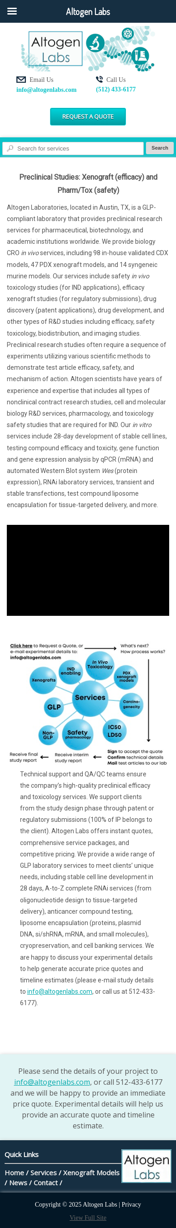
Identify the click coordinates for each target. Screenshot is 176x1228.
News (18, 1182)
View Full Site (88, 1217)
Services (43, 1172)
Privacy (131, 1204)
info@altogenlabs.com (46, 89)
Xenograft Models (91, 1172)
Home (14, 1172)
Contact (46, 1182)
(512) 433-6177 (116, 89)
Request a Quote (88, 116)
